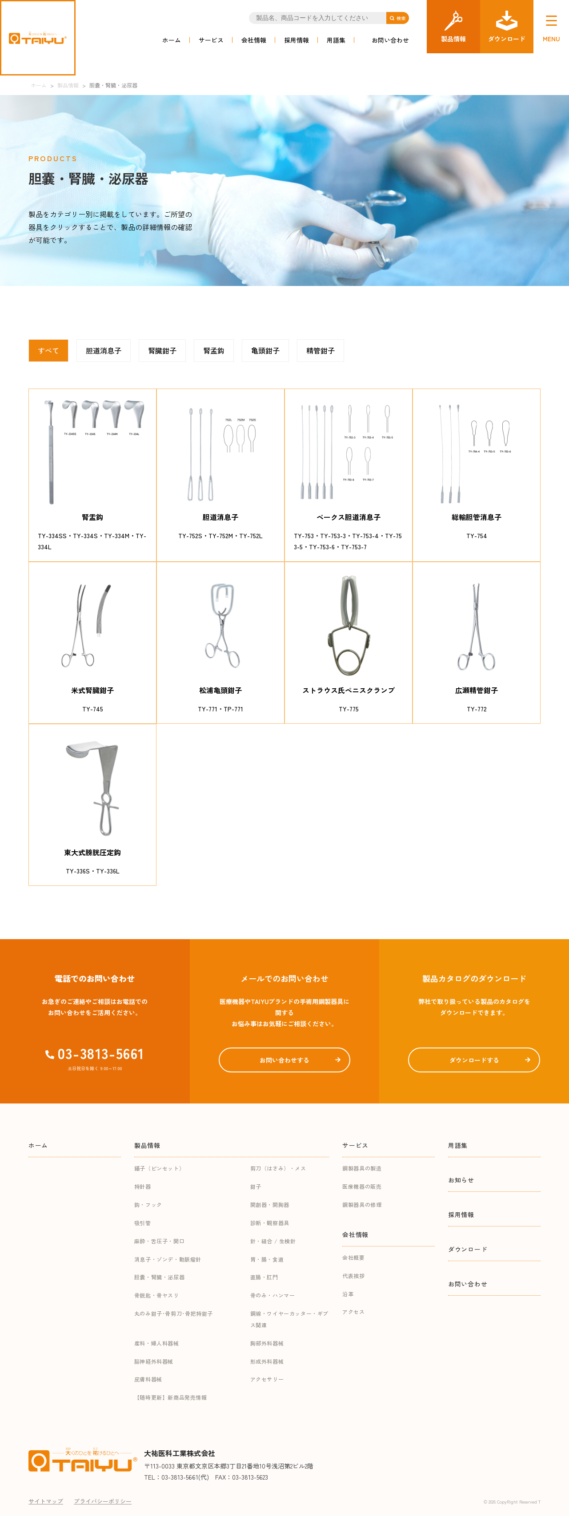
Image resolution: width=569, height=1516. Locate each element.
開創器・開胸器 (269, 1204)
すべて (48, 350)
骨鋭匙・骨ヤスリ (156, 1295)
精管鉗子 (320, 350)
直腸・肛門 (264, 1277)
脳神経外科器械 (153, 1361)
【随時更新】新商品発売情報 (170, 1397)
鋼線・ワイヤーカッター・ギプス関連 (289, 1319)
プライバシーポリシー (103, 1501)
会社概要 (353, 1257)
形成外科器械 (267, 1361)
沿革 (347, 1294)
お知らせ (461, 1179)
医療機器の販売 (361, 1186)
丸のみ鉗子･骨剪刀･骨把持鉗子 (173, 1313)
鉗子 (255, 1186)
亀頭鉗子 (265, 350)
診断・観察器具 (269, 1222)
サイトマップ (45, 1501)
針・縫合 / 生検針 (273, 1241)
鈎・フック (148, 1204)
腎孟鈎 (213, 350)
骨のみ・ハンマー (272, 1295)
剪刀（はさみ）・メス (278, 1168)
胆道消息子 (103, 350)
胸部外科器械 (267, 1343)
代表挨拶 (353, 1275)
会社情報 (253, 40)
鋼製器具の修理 (361, 1204)
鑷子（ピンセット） (159, 1168)
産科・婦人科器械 (156, 1343)
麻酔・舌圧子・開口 (159, 1241)
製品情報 (147, 1145)
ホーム (171, 40)
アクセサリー (267, 1379)
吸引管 (142, 1222)
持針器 (142, 1186)
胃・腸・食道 (267, 1259)
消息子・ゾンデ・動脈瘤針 (167, 1259)
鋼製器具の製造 (361, 1168)
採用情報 (296, 40)
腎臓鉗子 (162, 350)
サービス (211, 40)
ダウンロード (467, 1249)
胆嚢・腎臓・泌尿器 (159, 1277)
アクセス (353, 1311)
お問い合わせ (390, 40)
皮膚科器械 (148, 1379)
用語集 (336, 40)
